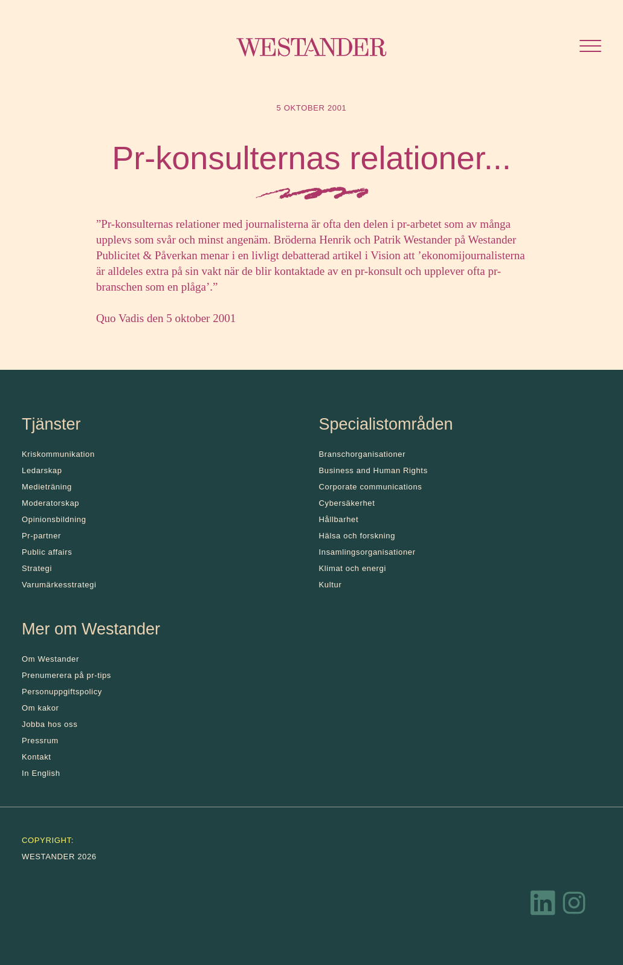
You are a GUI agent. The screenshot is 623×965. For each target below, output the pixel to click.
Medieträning (47, 486)
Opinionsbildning (54, 519)
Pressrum (40, 740)
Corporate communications (370, 486)
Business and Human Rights (373, 470)
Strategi (37, 568)
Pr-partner (41, 535)
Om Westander (50, 658)
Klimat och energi (353, 568)
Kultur (330, 584)
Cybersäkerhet (347, 503)
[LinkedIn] (543, 905)
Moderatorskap (50, 503)
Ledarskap (42, 470)
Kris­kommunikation (58, 454)
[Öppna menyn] (590, 47)
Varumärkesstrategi (59, 584)
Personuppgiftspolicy (62, 691)
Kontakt (36, 756)
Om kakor (40, 707)
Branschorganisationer (362, 454)
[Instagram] (574, 905)
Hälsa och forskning (357, 535)
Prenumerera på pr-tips (66, 675)
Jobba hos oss (49, 724)
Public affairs (47, 552)
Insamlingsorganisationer (367, 552)
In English (41, 773)
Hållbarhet (339, 519)
